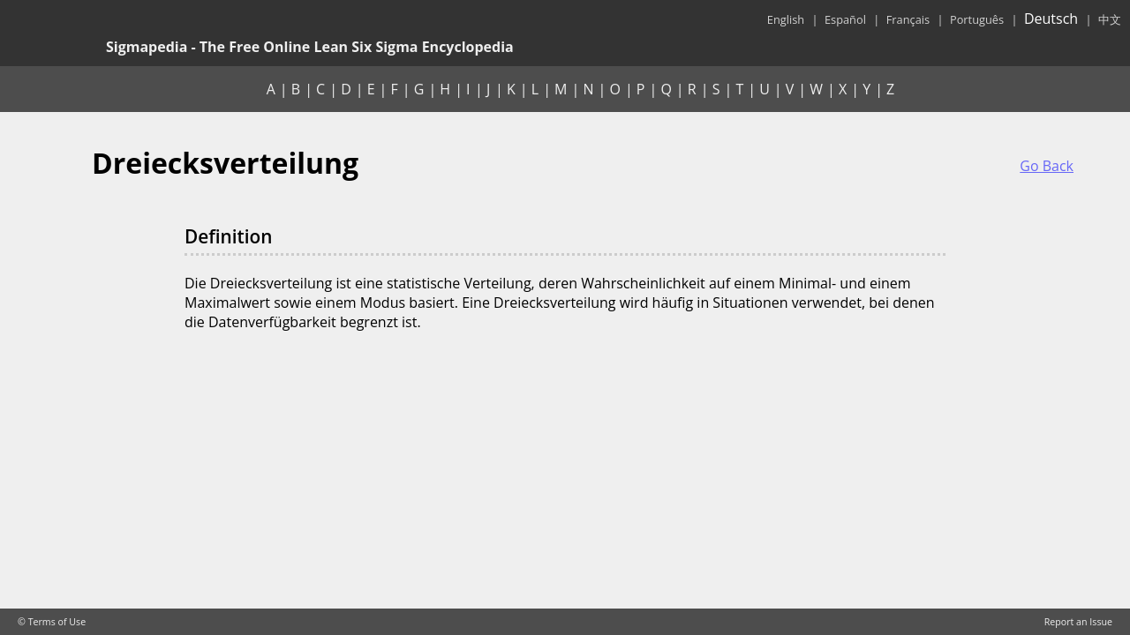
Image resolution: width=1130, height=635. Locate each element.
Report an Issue (1078, 622)
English (785, 19)
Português (977, 19)
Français (908, 19)
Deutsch (1051, 18)
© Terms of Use (52, 622)
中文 (1109, 19)
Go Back (1047, 166)
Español (845, 19)
